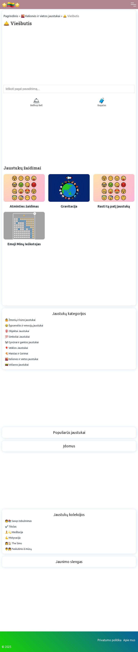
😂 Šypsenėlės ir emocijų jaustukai (24, 325)
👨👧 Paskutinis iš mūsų (18, 549)
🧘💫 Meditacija (14, 532)
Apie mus (129, 640)
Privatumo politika (109, 640)
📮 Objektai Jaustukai (17, 331)
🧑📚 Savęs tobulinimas (18, 521)
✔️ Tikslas (11, 526)
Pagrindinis (11, 16)
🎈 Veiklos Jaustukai (16, 347)
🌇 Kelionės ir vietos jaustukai (40, 16)
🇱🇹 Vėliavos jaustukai (17, 364)
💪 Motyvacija (12, 537)
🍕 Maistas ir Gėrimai (16, 353)
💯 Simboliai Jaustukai (17, 336)
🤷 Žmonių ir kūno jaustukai (20, 320)
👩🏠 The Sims (13, 543)
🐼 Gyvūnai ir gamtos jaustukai (22, 342)
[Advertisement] (69, 55)
